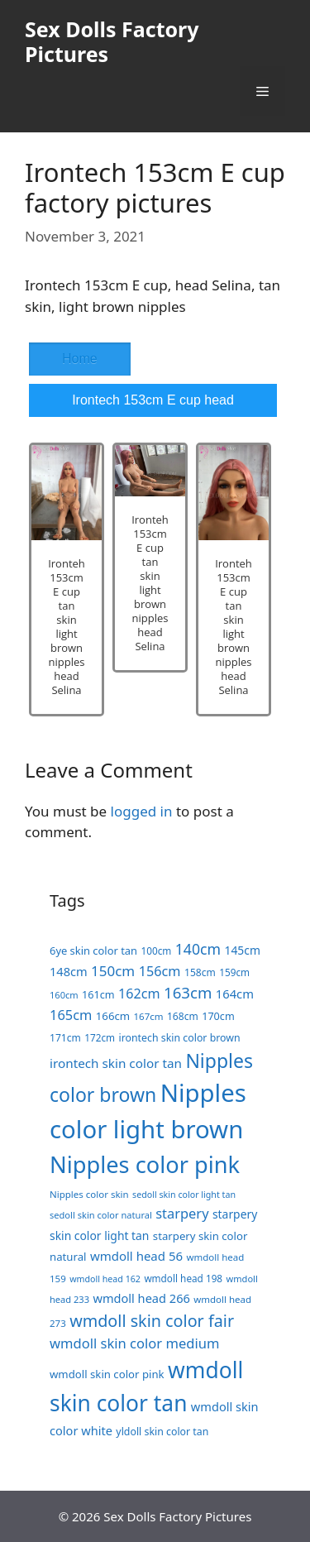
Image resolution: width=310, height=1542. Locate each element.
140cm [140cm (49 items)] (198, 949)
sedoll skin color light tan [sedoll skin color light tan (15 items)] (184, 1194)
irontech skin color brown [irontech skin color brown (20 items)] (179, 1038)
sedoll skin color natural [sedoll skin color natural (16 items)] (101, 1215)
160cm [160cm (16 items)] (64, 995)
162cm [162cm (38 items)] (139, 993)
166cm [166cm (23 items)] (113, 1015)
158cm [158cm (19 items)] (200, 972)
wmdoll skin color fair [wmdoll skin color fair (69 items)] (151, 1321)
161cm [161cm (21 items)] (98, 994)
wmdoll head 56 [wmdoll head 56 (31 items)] (136, 1255)
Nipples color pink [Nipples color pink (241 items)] (145, 1164)
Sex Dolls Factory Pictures (112, 41)
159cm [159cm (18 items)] (234, 972)
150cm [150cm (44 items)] (113, 970)
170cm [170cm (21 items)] (218, 1015)
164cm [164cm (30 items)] (235, 993)
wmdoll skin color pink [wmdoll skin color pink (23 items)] (107, 1374)
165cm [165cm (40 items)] (71, 1014)
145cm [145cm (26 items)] (242, 950)
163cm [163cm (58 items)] (188, 992)
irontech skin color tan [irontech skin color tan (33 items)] (116, 1063)
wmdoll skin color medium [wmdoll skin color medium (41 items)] (134, 1343)
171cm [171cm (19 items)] (65, 1038)
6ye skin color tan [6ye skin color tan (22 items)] (93, 950)
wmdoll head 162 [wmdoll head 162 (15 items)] (105, 1279)
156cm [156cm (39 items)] (160, 971)
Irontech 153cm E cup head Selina (153, 405)
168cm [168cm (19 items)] (182, 1016)
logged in (142, 811)
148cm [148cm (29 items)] (69, 971)
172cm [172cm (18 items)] (99, 1037)
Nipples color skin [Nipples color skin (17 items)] (89, 1194)
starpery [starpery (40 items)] (181, 1213)
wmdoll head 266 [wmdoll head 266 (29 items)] (141, 1298)
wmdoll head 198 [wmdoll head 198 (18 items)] (183, 1278)
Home (80, 359)
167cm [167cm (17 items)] (149, 1016)
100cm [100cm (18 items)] (156, 950)
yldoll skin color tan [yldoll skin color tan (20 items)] (162, 1432)
